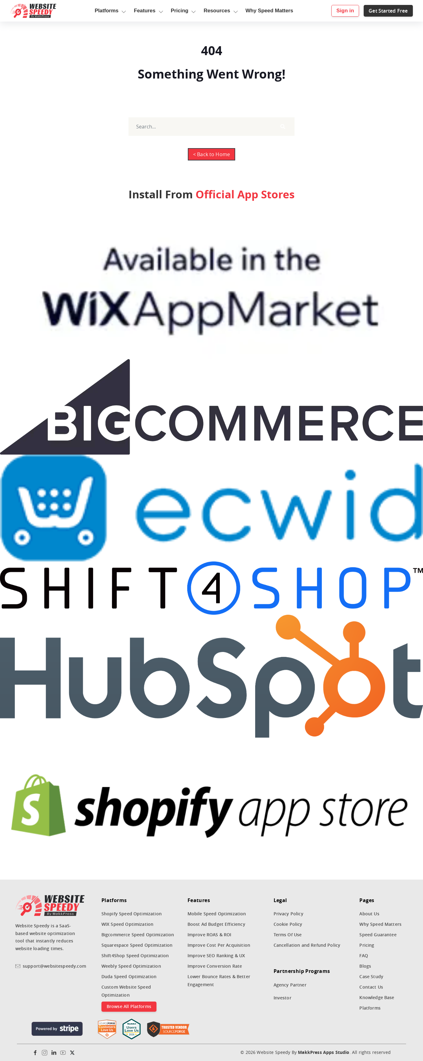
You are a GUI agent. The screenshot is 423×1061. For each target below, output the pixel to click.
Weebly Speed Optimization (131, 966)
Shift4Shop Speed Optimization (135, 955)
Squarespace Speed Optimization (137, 945)
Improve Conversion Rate (215, 966)
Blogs (365, 966)
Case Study (371, 976)
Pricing (366, 945)
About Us (369, 914)
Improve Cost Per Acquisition (219, 945)
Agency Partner (290, 985)
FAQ (363, 955)
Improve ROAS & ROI (209, 934)
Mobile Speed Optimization (217, 914)
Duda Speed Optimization (129, 976)
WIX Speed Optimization (127, 924)
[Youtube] (63, 1053)
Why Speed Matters (380, 924)
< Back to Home (211, 154)
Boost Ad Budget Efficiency (216, 924)
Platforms (369, 1008)
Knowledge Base (376, 997)
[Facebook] (35, 1053)
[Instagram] (45, 1053)
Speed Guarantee (377, 934)
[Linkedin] (54, 1053)
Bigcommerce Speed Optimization (137, 934)
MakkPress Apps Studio (323, 1052)
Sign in (340, 11)
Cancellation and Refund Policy (307, 945)
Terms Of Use (288, 934)
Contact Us (371, 987)
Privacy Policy (288, 914)
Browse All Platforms (129, 1006)
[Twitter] (72, 1053)
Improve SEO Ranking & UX (216, 955)
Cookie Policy (288, 924)
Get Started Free (383, 10)
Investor (282, 998)
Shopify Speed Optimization (131, 914)
